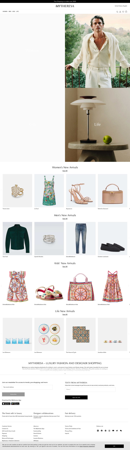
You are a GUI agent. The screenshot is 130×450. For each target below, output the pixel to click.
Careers (36, 435)
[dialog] (65, 446)
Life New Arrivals (65, 311)
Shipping (4, 435)
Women (32, 51)
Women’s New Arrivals (65, 167)
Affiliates (36, 440)
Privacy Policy (68, 431)
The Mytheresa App (39, 428)
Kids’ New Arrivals (65, 263)
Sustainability (37, 431)
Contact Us (5, 428)
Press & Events (37, 433)
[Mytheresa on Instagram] (109, 430)
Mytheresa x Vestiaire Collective (10, 440)
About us (36, 426)
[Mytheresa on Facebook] (102, 430)
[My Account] (120, 11)
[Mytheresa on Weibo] (117, 430)
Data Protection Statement (87, 446)
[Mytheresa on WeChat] (121, 430)
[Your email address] (27, 387)
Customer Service (7, 426)
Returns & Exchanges (7, 438)
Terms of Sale (68, 426)
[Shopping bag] (126, 11)
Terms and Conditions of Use (73, 428)
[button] (65, 373)
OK (114, 446)
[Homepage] (65, 6)
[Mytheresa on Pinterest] (106, 430)
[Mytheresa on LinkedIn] (98, 430)
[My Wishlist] (123, 11)
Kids (32, 125)
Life (97, 125)
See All (65, 171)
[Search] (117, 11)
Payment (4, 433)
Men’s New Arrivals (65, 215)
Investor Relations (38, 438)
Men (97, 51)
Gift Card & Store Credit (8, 431)
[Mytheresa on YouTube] (113, 430)
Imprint (67, 433)
